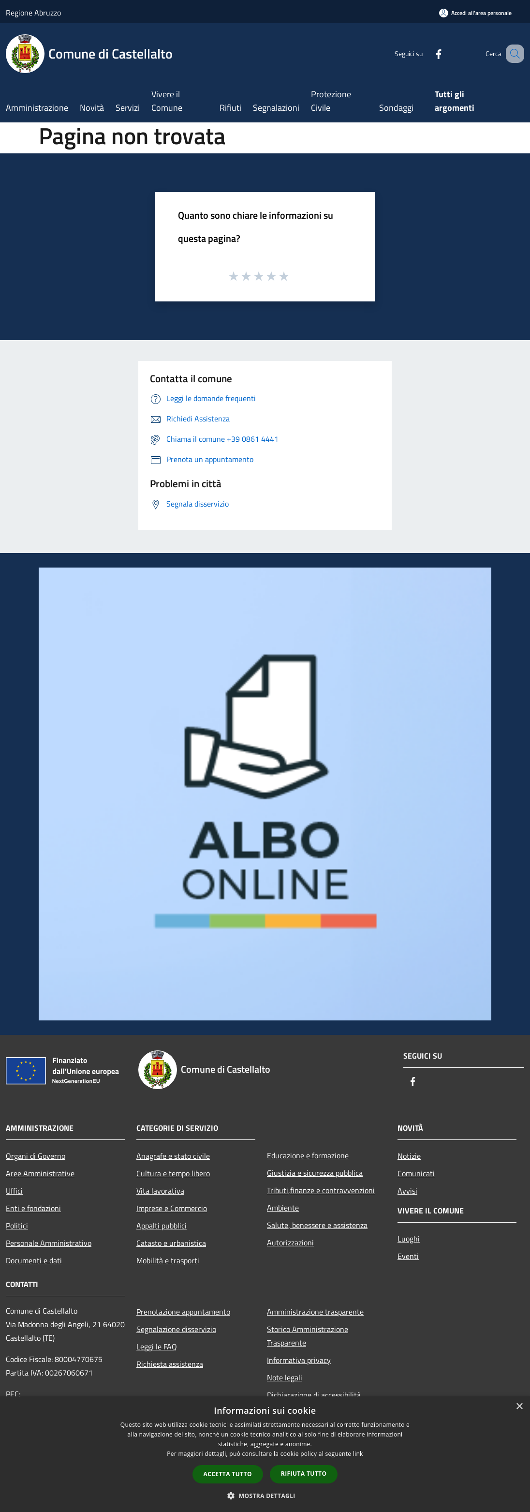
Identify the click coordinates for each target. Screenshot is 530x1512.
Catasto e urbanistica (171, 1243)
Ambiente (283, 1207)
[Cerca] (512, 53)
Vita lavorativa (160, 1191)
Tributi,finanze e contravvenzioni (321, 1190)
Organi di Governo (35, 1156)
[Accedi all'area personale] (475, 12)
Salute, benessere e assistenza (317, 1225)
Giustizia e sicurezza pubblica (315, 1173)
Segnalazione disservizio (176, 1329)
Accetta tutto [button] (228, 1474)
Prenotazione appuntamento (183, 1311)
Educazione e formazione (308, 1155)
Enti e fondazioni (33, 1208)
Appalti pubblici (161, 1225)
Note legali (284, 1377)
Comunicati (416, 1173)
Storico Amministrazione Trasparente (307, 1335)
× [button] (519, 1406)
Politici (17, 1225)
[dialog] (265, 1454)
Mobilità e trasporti (167, 1260)
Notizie (409, 1156)
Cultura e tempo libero (173, 1173)
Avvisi (407, 1191)
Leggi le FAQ (156, 1346)
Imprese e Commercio (171, 1208)
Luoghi (409, 1238)
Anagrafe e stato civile (173, 1156)
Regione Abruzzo (33, 12)
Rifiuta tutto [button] (304, 1473)
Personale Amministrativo (48, 1243)
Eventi (408, 1256)
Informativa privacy (299, 1360)
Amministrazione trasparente (315, 1311)
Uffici (14, 1191)
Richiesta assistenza (169, 1364)
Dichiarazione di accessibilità (314, 1395)
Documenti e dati (34, 1260)
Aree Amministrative (40, 1173)
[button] (265, 1495)
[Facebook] (426, 53)
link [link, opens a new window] (358, 1454)
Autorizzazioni (290, 1242)
